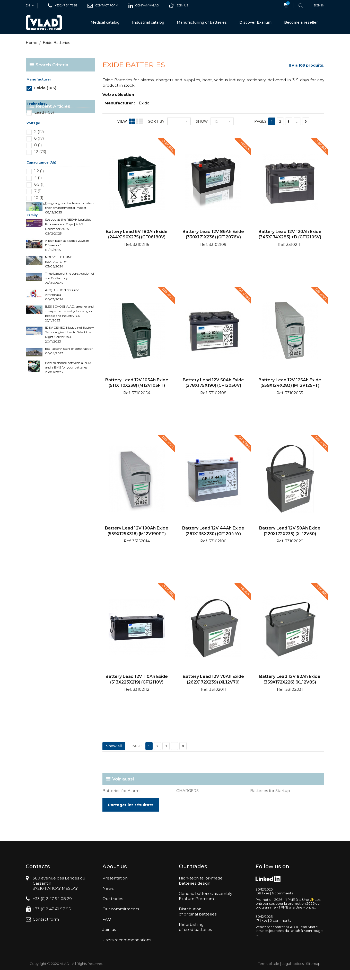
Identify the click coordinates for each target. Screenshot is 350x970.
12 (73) (40, 151)
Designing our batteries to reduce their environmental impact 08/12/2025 (69, 255)
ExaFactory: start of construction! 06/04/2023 (69, 398)
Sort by (156, 121)
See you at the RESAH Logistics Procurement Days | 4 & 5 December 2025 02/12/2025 (68, 274)
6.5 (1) (39, 184)
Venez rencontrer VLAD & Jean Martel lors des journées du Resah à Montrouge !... (289, 931)
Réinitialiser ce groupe (79, 95)
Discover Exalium (255, 22)
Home (31, 42)
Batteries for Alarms (121, 790)
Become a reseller (301, 22)
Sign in (318, 5)
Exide (144, 103)
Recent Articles (53, 238)
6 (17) (39, 138)
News (107, 888)
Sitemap (313, 964)
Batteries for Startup (270, 790)
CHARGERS (187, 790)
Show (202, 121)
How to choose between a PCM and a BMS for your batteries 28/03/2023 (68, 414)
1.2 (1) (39, 170)
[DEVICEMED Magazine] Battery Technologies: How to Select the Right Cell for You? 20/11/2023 (69, 382)
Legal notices (293, 964)
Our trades (112, 898)
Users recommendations (126, 939)
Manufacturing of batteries (202, 22)
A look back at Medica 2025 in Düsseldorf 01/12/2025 (67, 292)
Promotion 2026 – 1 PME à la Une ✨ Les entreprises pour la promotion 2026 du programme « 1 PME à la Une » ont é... (288, 903)
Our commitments (120, 908)
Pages (260, 121)
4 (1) (38, 177)
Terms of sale (268, 964)
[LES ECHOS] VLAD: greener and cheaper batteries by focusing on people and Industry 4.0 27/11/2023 (69, 361)
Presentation (115, 878)
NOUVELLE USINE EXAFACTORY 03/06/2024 (58, 309)
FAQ (106, 919)
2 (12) (39, 131)
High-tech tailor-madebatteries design (201, 881)
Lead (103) (44, 112)
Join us (109, 929)
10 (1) (38, 197)
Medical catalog (105, 22)
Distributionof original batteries (197, 911)
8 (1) (38, 144)
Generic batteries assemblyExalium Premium (205, 896)
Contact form (46, 919)
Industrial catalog (148, 22)
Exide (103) (45, 87)
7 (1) (38, 190)
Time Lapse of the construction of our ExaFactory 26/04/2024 (69, 325)
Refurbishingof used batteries (195, 927)
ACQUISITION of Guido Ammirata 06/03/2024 (62, 341)
